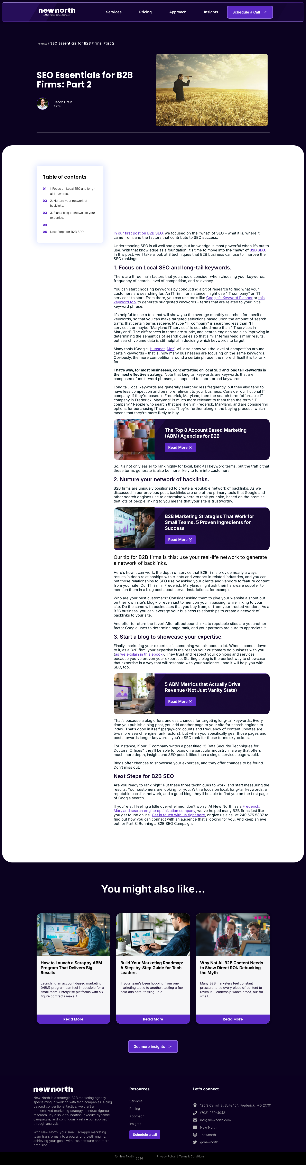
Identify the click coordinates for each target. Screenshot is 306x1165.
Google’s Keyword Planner (229, 298)
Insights (211, 12)
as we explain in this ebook (139, 654)
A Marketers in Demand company (57, 14)
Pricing (145, 12)
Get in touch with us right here (178, 815)
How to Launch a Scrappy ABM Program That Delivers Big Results (71, 967)
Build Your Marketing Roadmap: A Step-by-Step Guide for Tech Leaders (151, 967)
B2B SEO (257, 250)
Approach (177, 12)
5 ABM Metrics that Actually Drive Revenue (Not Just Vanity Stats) (203, 687)
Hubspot (157, 349)
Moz (170, 349)
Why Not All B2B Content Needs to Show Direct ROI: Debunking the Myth (231, 967)
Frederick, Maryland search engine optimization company (187, 808)
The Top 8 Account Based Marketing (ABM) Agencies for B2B (206, 433)
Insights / (45, 43)
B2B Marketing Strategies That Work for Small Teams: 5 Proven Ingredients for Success (209, 522)
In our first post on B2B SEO (138, 233)
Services (114, 12)
